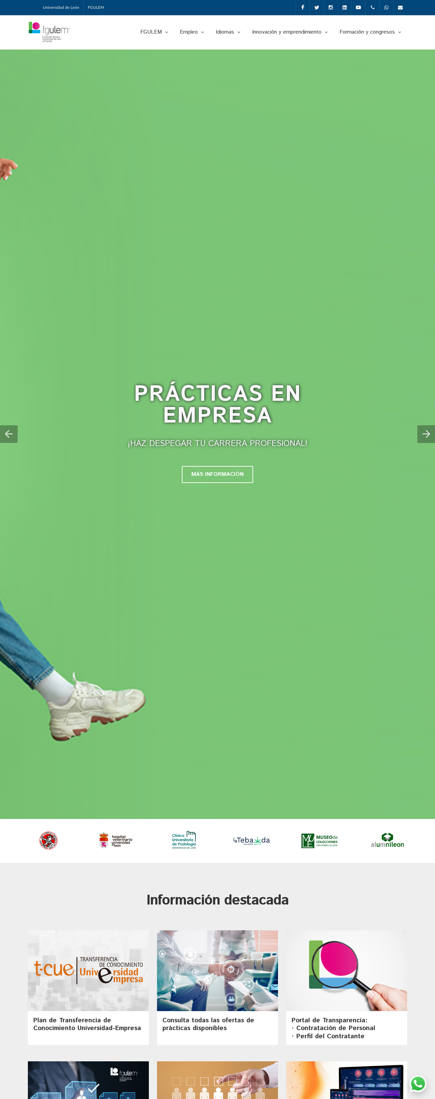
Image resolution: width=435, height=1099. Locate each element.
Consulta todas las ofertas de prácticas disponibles (208, 1024)
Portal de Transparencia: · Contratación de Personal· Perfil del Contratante (333, 1029)
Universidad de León (61, 7)
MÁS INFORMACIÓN (217, 475)
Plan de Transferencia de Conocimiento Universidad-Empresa (87, 1024)
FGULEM (96, 7)
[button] (9, 434)
